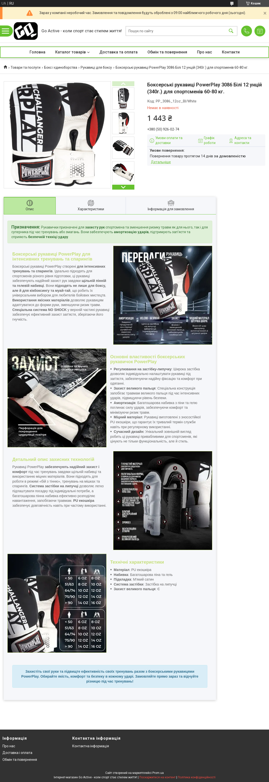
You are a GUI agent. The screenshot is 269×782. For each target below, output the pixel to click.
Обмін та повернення (167, 52)
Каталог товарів (70, 52)
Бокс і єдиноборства (60, 67)
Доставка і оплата (17, 753)
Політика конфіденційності (196, 777)
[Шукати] (231, 30)
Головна (37, 52)
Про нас (204, 52)
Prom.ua (158, 773)
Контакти (231, 52)
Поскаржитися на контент (157, 777)
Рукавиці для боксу (96, 67)
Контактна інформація (90, 746)
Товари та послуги (25, 67)
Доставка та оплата (118, 52)
